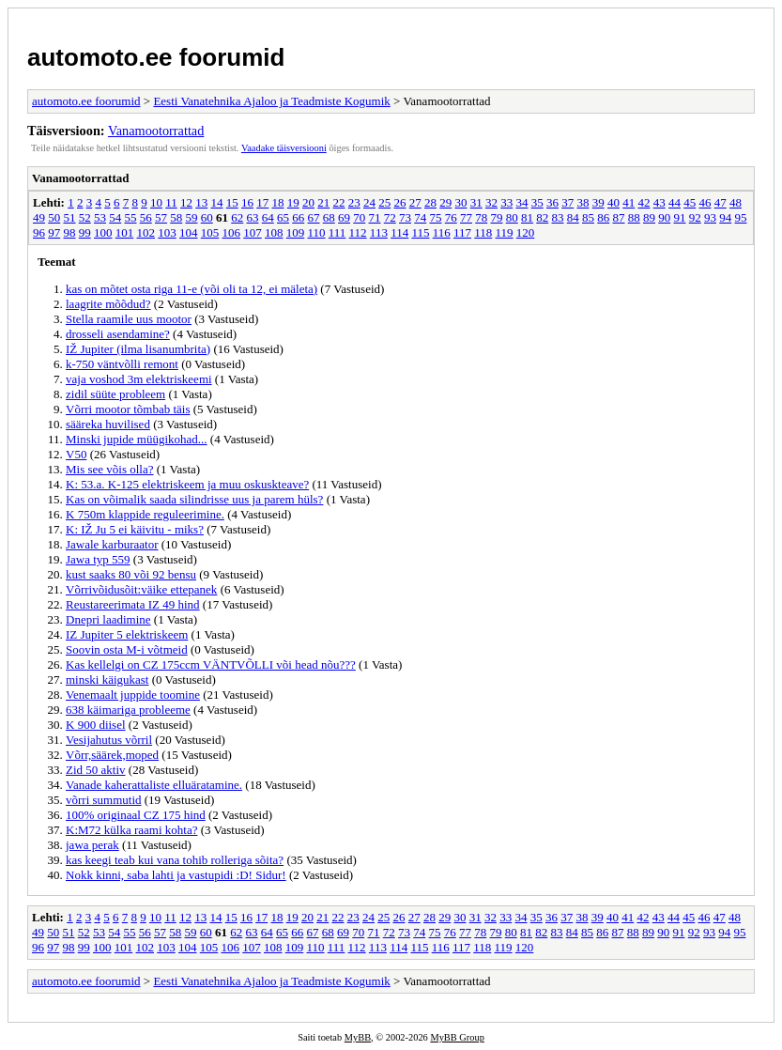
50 (54, 217)
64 (268, 217)
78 (481, 217)
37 (567, 202)
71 (375, 217)
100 (103, 232)
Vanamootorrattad (156, 130)
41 (628, 202)
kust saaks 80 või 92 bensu (131, 574)
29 (445, 202)
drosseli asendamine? (118, 334)
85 (588, 217)
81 (527, 217)
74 (420, 217)
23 (354, 202)
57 (161, 217)
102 (146, 232)
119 (505, 232)
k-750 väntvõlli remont (122, 364)
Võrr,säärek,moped (112, 755)
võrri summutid (104, 800)
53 (100, 217)
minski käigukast (107, 679)
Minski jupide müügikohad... (136, 439)
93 (710, 217)
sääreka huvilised (108, 424)
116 (442, 232)
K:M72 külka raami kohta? (131, 830)
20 (308, 202)
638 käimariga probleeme (128, 710)
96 (39, 232)
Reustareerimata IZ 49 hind (133, 604)
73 (405, 217)
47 (720, 202)
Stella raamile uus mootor (129, 319)
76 (451, 217)
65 (283, 217)
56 (146, 217)
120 (525, 232)
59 (192, 217)
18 (277, 202)
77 (466, 217)
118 (483, 232)
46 (704, 202)
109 (295, 232)
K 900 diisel (96, 725)
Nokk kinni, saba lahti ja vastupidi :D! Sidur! (176, 875)
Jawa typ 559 (98, 559)
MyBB (358, 1037)
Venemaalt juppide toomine (133, 694)
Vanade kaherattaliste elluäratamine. (154, 785)
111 (337, 232)
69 (344, 217)
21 (323, 202)
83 (558, 217)
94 (725, 217)
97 (54, 232)
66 (298, 217)
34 (521, 202)
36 (552, 202)
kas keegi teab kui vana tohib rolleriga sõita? (175, 860)
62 (237, 217)
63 (253, 217)
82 (542, 217)
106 (231, 232)
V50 (76, 454)
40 (613, 202)
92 (695, 217)
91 (680, 217)
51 (70, 217)
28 (430, 202)
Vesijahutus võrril (109, 740)
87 (619, 217)
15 (232, 202)
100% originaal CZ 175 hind (136, 815)
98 (70, 232)
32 (491, 202)
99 (85, 232)
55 (131, 217)
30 (460, 202)
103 (167, 232)
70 (359, 217)
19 (293, 202)
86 (603, 217)
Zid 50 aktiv (96, 770)
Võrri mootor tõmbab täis (128, 409)
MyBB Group (456, 1037)
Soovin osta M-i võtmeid (127, 649)
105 (210, 232)
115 (420, 232)
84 (573, 217)
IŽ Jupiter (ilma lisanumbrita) (138, 349)
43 (659, 202)
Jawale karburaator (112, 544)
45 (689, 202)
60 (207, 217)
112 (358, 232)
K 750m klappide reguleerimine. (145, 514)
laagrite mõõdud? (108, 304)
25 (384, 202)
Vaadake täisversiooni (284, 148)
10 (156, 202)
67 (314, 217)
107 (252, 232)
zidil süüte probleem (115, 394)
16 (247, 202)
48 (735, 202)
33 (506, 202)
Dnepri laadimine (108, 619)
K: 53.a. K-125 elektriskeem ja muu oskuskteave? (187, 484)
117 (462, 232)
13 (201, 202)
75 (436, 217)
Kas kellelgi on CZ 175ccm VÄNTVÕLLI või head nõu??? (211, 664)
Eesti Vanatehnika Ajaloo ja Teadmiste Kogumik (271, 101)
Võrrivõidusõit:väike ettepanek (141, 589)
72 (390, 217)
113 (379, 232)
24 (369, 202)
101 (124, 232)
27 (415, 202)
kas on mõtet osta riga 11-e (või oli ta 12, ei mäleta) (191, 289)
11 (171, 202)
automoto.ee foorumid (155, 57)
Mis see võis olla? (110, 469)
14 (216, 202)
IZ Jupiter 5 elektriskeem (127, 634)
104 (188, 232)
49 (39, 217)
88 (634, 217)
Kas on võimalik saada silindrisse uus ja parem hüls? (194, 499)
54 (115, 217)
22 (338, 202)
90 (664, 217)
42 (643, 202)
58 (176, 217)
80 (512, 217)
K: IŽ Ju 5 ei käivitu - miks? (135, 529)
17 (262, 202)
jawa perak (92, 845)
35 (537, 202)
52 (85, 217)
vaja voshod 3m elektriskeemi (139, 379)
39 (598, 202)
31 (476, 202)
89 (649, 217)
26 (399, 202)
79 (497, 217)
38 (582, 202)
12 (186, 202)
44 (674, 202)
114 (399, 232)
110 (317, 232)
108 (274, 232)
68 (329, 217)
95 (741, 217)
